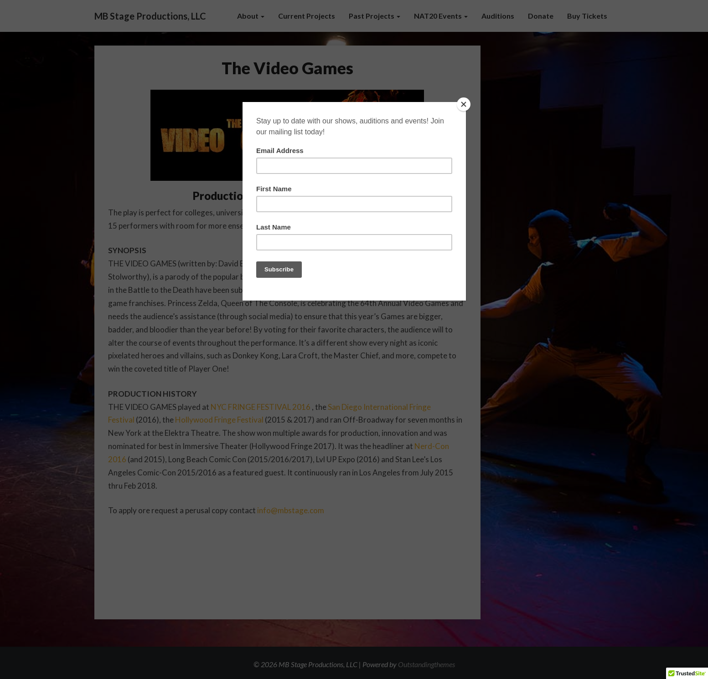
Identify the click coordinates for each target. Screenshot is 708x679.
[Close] (463, 104)
